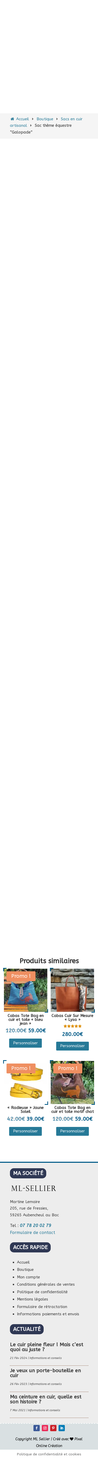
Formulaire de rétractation (42, 1306)
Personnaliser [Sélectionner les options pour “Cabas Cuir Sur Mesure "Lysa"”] (72, 1046)
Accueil (19, 119)
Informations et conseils (46, 1358)
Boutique (45, 119)
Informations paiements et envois (48, 1314)
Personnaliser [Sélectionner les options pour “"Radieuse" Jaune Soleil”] (25, 1131)
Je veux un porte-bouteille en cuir (45, 1373)
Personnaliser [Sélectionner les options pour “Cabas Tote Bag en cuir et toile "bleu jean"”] (25, 1043)
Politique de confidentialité (42, 1292)
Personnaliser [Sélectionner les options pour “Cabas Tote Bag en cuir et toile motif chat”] (72, 1131)
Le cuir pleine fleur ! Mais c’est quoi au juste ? (46, 1347)
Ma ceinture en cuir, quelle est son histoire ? (45, 1399)
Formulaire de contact (32, 1232)
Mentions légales (32, 1299)
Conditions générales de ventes (46, 1284)
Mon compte (28, 1277)
